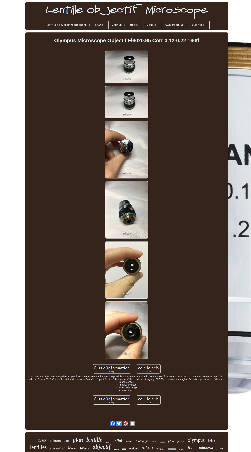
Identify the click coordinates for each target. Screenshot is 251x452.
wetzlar (160, 448)
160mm (84, 448)
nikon (147, 447)
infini (117, 441)
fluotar (180, 441)
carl (124, 449)
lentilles (38, 447)
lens (191, 447)
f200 (171, 441)
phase (181, 449)
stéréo (116, 449)
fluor (219, 448)
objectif (101, 446)
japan (108, 442)
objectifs (172, 449)
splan (128, 441)
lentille (94, 440)
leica (72, 448)
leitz (212, 440)
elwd (154, 441)
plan (78, 440)
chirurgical (57, 448)
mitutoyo (206, 448)
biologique (142, 441)
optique (133, 448)
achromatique (60, 441)
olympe (162, 442)
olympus (196, 440)
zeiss (42, 440)
